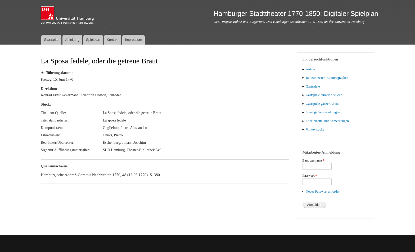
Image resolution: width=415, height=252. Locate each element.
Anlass (310, 69)
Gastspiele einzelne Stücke (324, 95)
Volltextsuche (315, 129)
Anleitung (72, 40)
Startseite (51, 40)
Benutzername (313, 160)
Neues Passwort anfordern (323, 191)
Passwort (310, 175)
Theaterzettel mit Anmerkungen (327, 121)
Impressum (133, 40)
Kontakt (112, 40)
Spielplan (93, 40)
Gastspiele (313, 86)
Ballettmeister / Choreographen (327, 78)
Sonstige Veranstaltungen (323, 112)
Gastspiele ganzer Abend (322, 104)
